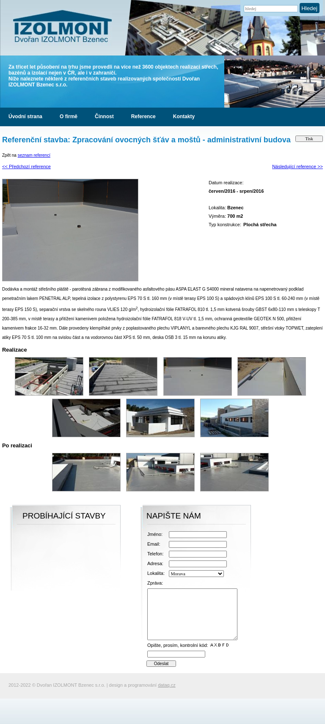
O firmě (68, 116)
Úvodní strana (25, 116)
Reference (143, 116)
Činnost (104, 116)
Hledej (309, 8)
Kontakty (184, 116)
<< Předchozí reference (26, 166)
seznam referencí (34, 155)
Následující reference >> (297, 166)
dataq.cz (167, 685)
